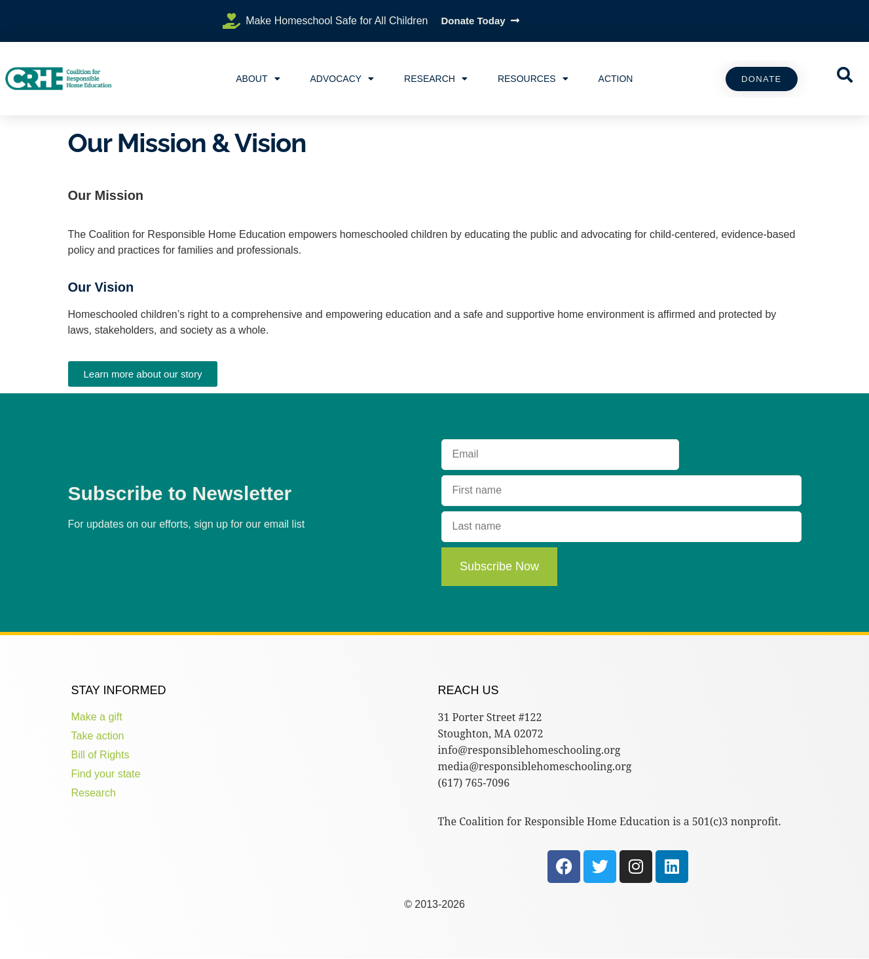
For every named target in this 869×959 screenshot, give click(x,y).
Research (436, 79)
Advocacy (342, 79)
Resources (533, 79)
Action (616, 78)
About (258, 79)
